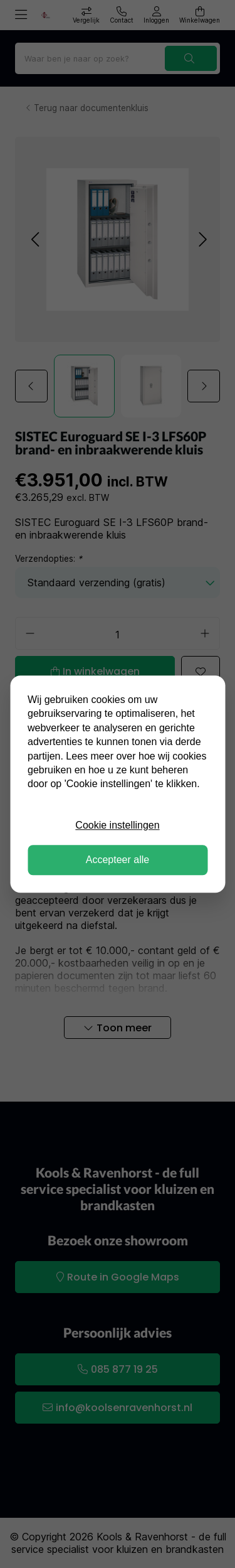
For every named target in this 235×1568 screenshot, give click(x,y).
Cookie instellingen (117, 825)
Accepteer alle (117, 859)
